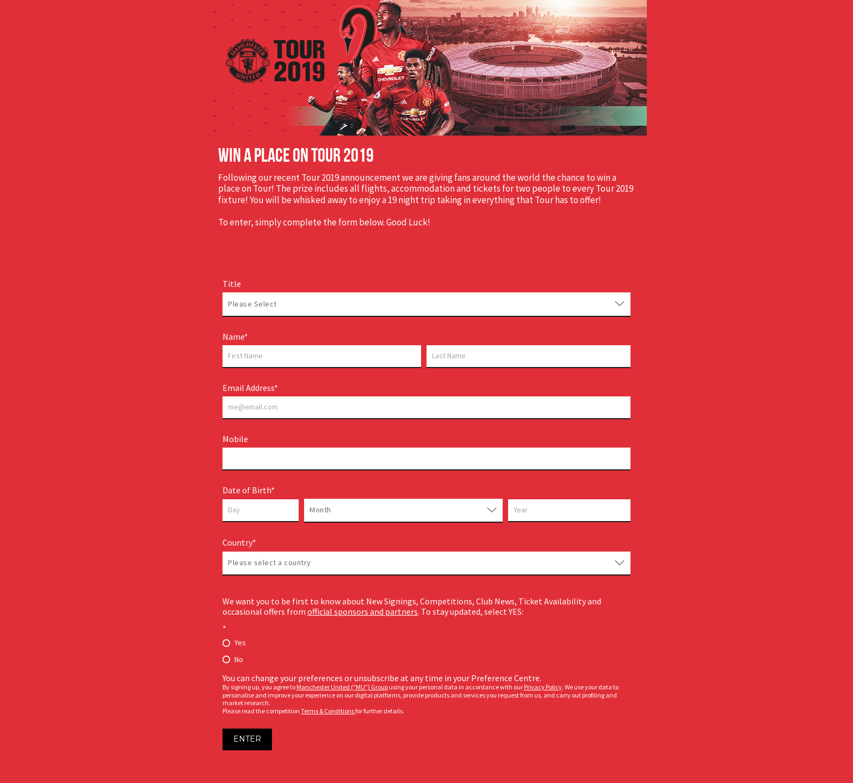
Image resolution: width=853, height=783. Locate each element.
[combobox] (278, 304)
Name (233, 336)
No (238, 659)
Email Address (248, 387)
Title (231, 283)
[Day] (260, 510)
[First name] (321, 356)
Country (237, 542)
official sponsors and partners (362, 611)
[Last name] (528, 356)
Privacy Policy (543, 687)
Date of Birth (246, 490)
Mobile (235, 438)
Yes (240, 642)
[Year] (569, 510)
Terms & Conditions (328, 711)
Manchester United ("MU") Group (342, 687)
